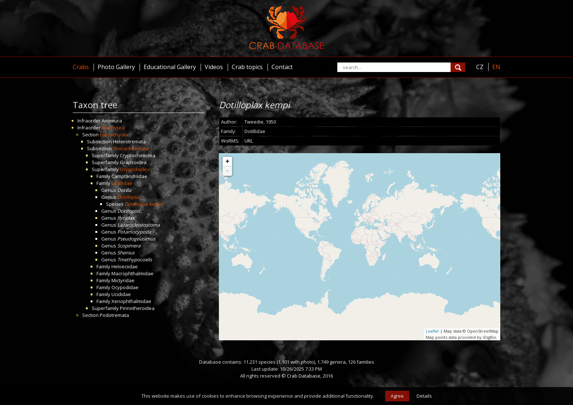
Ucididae (121, 294)
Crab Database (303, 375)
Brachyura (113, 127)
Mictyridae (122, 280)
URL (248, 140)
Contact (282, 67)
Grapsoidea (133, 162)
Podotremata (114, 315)
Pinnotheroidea (137, 308)
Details (424, 396)
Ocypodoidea (135, 169)
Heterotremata (129, 141)
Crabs (81, 67)
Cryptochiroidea (137, 155)
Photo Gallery (116, 67)
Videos (214, 67)
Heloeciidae (124, 266)
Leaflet (432, 331)
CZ (479, 67)
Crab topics (247, 67)
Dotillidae (121, 183)
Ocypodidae (124, 287)
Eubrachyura (114, 134)
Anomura (112, 120)
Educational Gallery (170, 67)
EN (496, 67)
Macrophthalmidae (132, 273)
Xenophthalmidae (131, 301)
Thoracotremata (131, 148)
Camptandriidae (129, 176)
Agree (397, 396)
